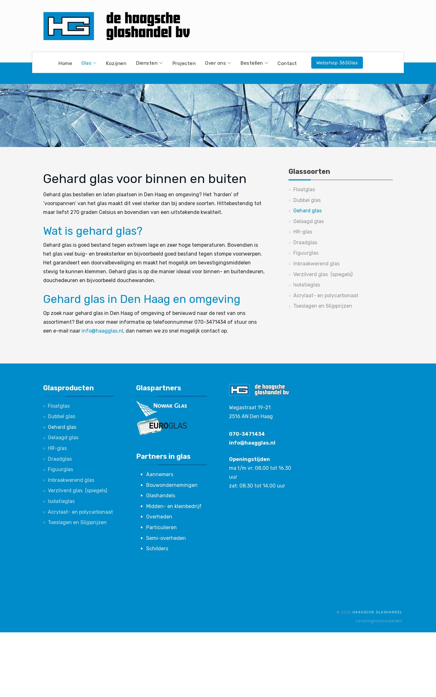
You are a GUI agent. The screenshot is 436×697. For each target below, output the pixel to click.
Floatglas (304, 189)
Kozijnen (116, 63)
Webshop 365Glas (337, 62)
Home (65, 63)
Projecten (184, 63)
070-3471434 (247, 434)
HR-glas (302, 232)
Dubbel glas (307, 200)
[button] (414, 138)
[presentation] (9, 117)
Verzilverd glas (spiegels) (323, 274)
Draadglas (305, 242)
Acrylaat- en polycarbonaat (326, 295)
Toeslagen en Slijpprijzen (322, 306)
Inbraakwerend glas (316, 264)
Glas (89, 63)
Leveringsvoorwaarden (379, 620)
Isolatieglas (306, 285)
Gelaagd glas (308, 221)
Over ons (218, 63)
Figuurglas (305, 253)
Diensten (149, 63)
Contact (287, 63)
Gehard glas (307, 211)
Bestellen (254, 63)
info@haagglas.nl (102, 331)
